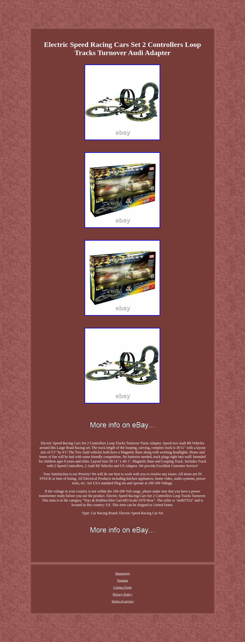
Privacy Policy (122, 594)
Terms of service (122, 601)
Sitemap (122, 580)
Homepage (122, 573)
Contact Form (122, 587)
